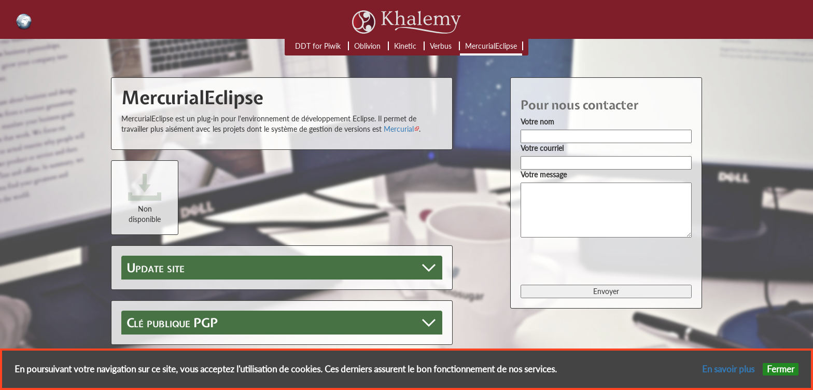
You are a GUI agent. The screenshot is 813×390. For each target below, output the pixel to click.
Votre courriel (542, 148)
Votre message (544, 174)
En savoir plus (728, 369)
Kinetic (405, 45)
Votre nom (537, 121)
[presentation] (599, 260)
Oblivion (367, 45)
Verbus (441, 45)
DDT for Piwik (318, 45)
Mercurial (399, 128)
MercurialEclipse (491, 45)
